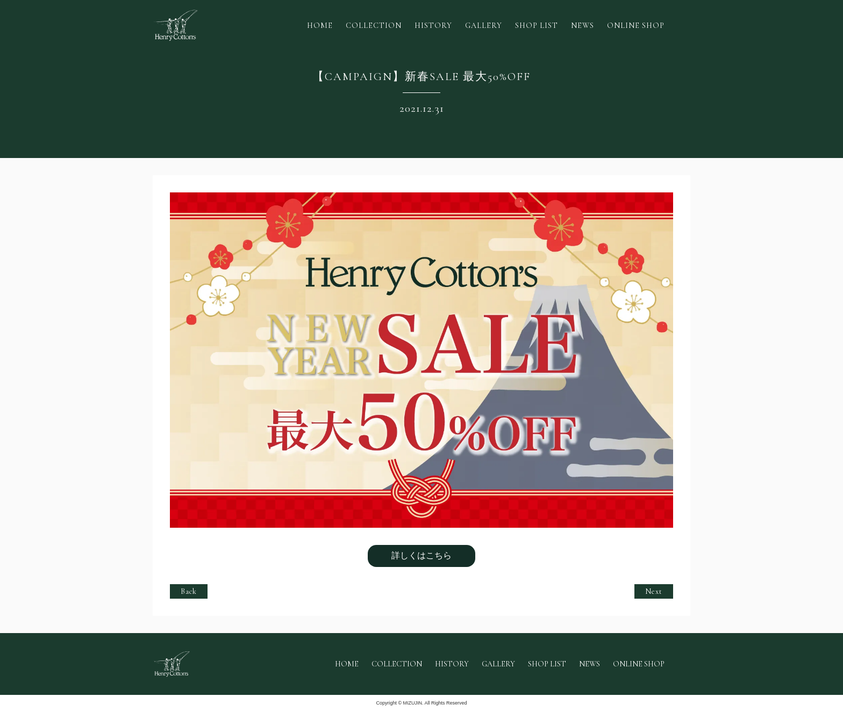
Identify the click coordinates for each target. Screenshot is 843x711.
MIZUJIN (413, 703)
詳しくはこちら (421, 555)
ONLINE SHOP (636, 25)
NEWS (582, 25)
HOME (320, 25)
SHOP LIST (536, 25)
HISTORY (433, 25)
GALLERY (483, 25)
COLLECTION (374, 25)
